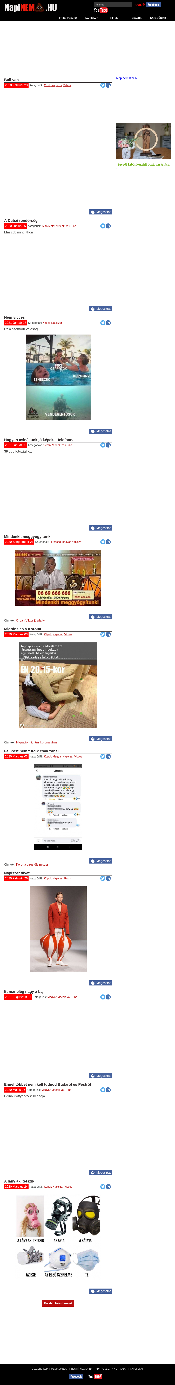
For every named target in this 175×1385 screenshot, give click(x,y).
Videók (67, 85)
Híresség (55, 541)
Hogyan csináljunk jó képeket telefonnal (40, 440)
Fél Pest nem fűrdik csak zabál (31, 751)
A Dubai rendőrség (21, 220)
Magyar (66, 541)
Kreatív (47, 445)
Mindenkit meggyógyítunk (27, 536)
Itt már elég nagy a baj (24, 991)
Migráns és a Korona (22, 629)
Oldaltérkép (40, 1369)
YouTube (70, 226)
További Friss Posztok (58, 1303)
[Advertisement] (87, 48)
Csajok (137, 18)
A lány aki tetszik (19, 1181)
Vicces (68, 634)
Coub (47, 85)
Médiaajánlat (59, 1369)
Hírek (114, 18)
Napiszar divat (17, 873)
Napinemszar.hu (127, 78)
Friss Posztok (69, 18)
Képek (46, 322)
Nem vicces (14, 317)
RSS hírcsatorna (81, 1369)
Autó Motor (48, 226)
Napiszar (91, 18)
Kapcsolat (136, 1369)
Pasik (67, 878)
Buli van (11, 80)
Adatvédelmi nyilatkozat (111, 1369)
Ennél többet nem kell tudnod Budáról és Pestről (47, 1084)
